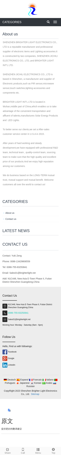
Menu (38, 450)
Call (23, 450)
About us (9, 213)
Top (53, 450)
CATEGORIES (11, 22)
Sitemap (35, 394)
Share (7, 450)
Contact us (10, 219)
